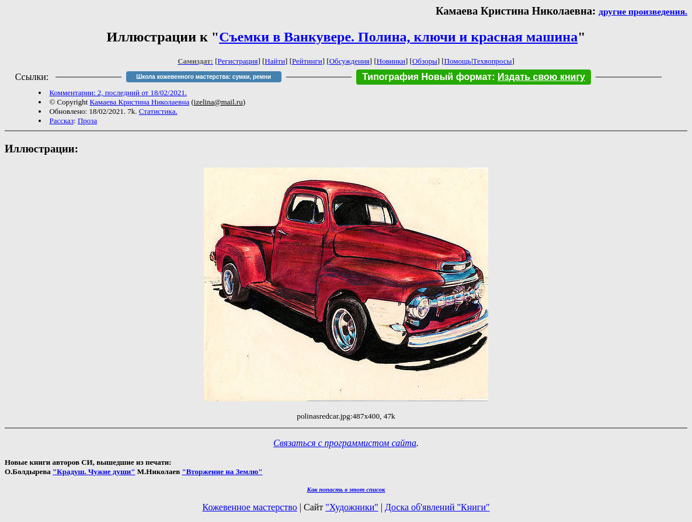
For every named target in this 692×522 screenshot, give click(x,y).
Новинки (391, 61)
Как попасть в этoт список (346, 489)
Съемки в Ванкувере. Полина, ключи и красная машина (398, 36)
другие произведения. (643, 11)
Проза (87, 120)
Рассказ (61, 120)
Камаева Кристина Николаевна (140, 102)
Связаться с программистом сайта (344, 443)
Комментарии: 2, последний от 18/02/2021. (117, 92)
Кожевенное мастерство (250, 507)
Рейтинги (307, 61)
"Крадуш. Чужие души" (94, 471)
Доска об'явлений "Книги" (437, 507)
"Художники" (351, 507)
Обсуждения (349, 61)
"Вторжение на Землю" (222, 471)
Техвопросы (492, 61)
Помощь (457, 61)
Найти (275, 61)
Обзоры (424, 61)
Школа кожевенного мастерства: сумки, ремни (203, 77)
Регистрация (238, 61)
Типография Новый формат (427, 77)
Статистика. (158, 111)
